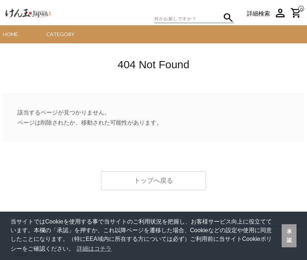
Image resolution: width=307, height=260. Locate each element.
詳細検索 (258, 13)
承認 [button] (289, 236)
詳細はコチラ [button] (94, 249)
